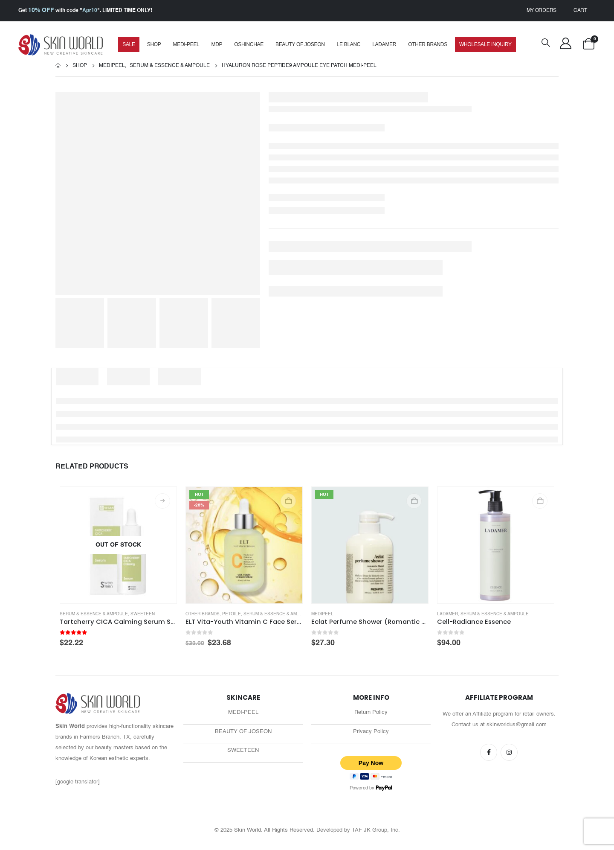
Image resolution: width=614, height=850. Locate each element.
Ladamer (384, 44)
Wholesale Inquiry (485, 44)
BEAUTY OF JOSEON (243, 732)
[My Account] (565, 43)
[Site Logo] (61, 44)
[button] (546, 43)
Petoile (231, 614)
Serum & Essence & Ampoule (94, 614)
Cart (580, 10)
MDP (216, 44)
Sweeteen (142, 614)
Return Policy (371, 713)
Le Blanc (349, 44)
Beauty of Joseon (300, 44)
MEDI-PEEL (186, 44)
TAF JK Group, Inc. (376, 831)
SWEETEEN (243, 752)
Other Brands (427, 44)
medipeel (322, 614)
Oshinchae (249, 44)
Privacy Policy (371, 732)
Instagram (509, 752)
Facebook (488, 752)
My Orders (541, 10)
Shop (154, 44)
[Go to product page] (118, 545)
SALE (128, 44)
